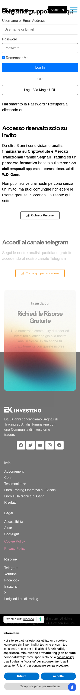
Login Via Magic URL (40, 90)
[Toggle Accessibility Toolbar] (72, 687)
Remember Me (15, 58)
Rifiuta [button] (21, 676)
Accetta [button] (58, 676)
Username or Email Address (23, 20)
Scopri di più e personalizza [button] (40, 686)
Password (9, 39)
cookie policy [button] (65, 657)
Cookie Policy (14, 541)
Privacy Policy (15, 548)
